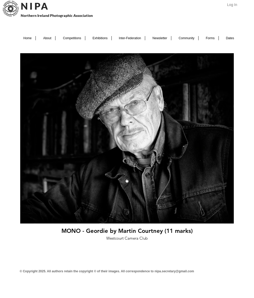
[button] (45, 38)
